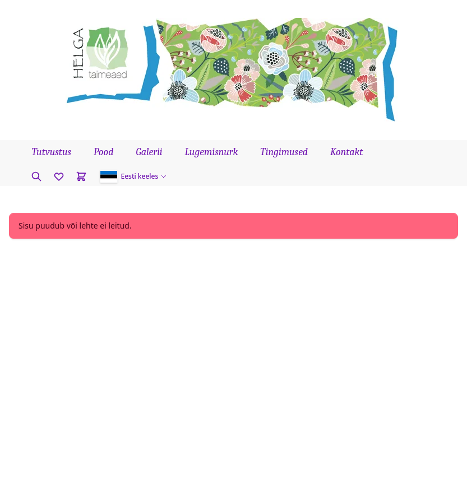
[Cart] (81, 176)
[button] (133, 176)
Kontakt (346, 152)
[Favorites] (59, 176)
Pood (103, 152)
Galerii (149, 152)
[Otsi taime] (36, 176)
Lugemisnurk (211, 152)
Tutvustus (52, 152)
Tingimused (284, 152)
